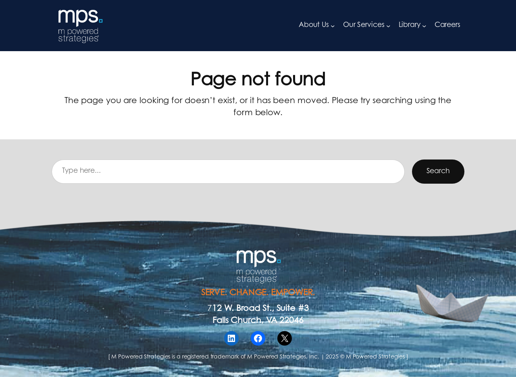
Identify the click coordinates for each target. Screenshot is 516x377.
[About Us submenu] (333, 25)
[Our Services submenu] (388, 25)
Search (438, 171)
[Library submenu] (424, 25)
